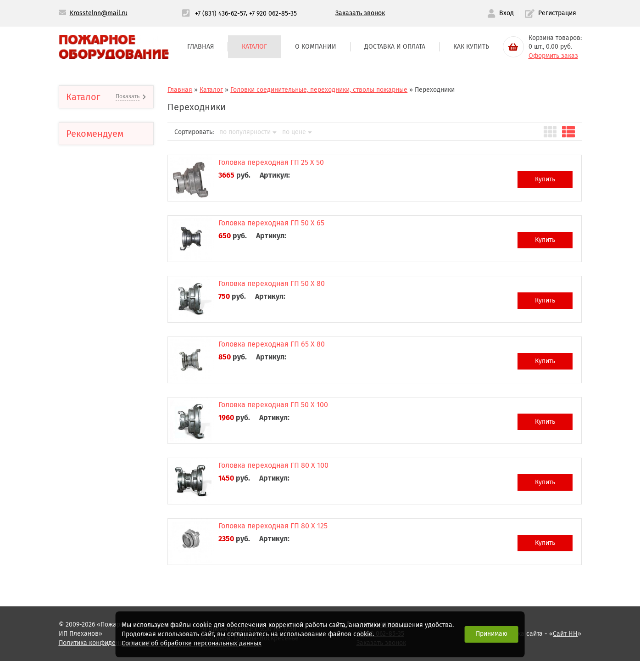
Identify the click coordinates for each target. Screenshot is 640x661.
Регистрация (550, 13)
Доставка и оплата (394, 46)
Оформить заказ (553, 56)
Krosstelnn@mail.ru (99, 13)
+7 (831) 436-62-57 (220, 13)
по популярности (248, 132)
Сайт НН (565, 634)
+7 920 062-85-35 (273, 13)
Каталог (254, 46)
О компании (315, 46)
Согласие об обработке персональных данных (192, 643)
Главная (200, 46)
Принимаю (491, 634)
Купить (545, 179)
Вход (500, 13)
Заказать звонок (360, 13)
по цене (297, 132)
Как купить (471, 46)
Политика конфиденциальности (106, 643)
